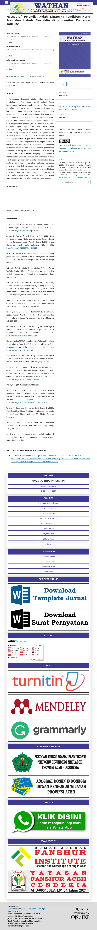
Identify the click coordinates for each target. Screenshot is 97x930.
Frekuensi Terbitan (48, 513)
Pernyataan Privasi (48, 566)
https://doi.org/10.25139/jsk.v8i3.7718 (21, 335)
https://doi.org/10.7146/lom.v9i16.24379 (22, 379)
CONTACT (48, 803)
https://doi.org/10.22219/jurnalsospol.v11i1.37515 (26, 402)
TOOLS (48, 666)
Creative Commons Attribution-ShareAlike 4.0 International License (75, 148)
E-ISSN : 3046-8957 (48, 491)
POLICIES (48, 498)
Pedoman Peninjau (48, 561)
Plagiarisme (48, 572)
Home (8, 9)
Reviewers (48, 544)
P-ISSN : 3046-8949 (48, 486)
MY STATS (48, 635)
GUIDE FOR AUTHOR (48, 579)
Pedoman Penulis (48, 556)
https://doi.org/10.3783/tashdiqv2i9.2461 (22, 230)
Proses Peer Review (48, 508)
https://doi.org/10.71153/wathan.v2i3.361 (27, 76)
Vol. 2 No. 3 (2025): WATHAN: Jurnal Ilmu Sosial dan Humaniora (46, 9)
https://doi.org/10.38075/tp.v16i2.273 (21, 350)
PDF (63, 84)
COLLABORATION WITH (48, 746)
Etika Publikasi (48, 528)
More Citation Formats (69, 182)
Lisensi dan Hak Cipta (48, 523)
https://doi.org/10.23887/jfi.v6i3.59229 (21, 248)
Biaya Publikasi (49, 534)
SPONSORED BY (48, 841)
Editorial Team (48, 539)
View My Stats (20, 641)
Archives (17, 9)
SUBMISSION (48, 551)
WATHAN (48, 475)
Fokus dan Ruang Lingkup (48, 503)
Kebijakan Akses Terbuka (48, 518)
